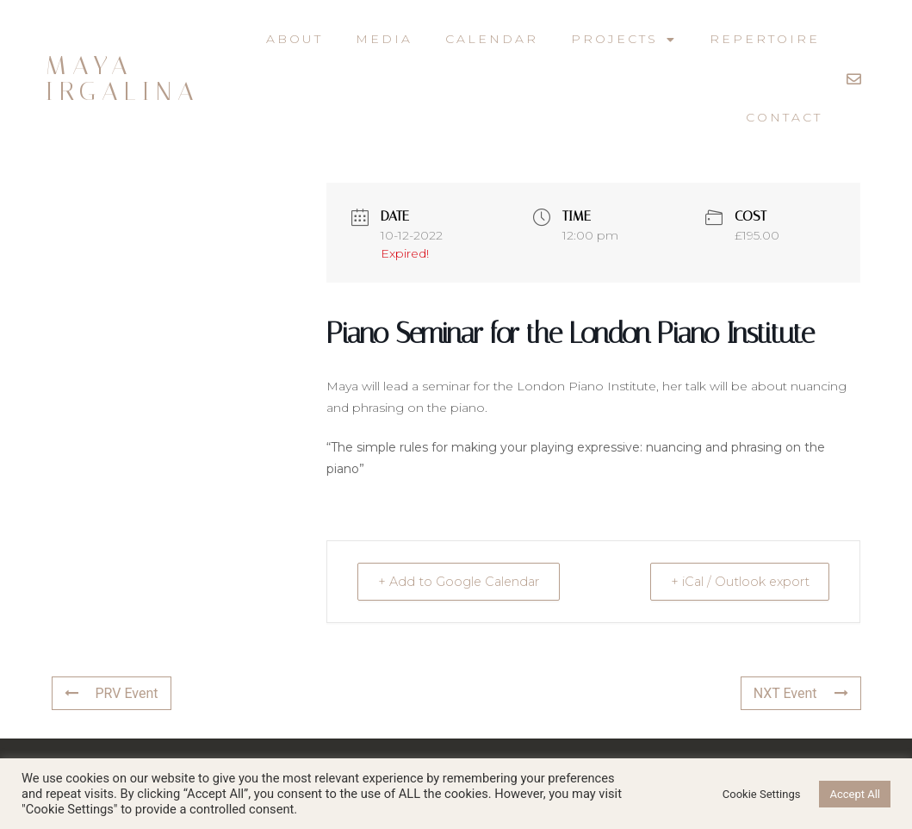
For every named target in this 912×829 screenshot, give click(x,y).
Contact (784, 117)
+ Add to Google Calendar (465, 581)
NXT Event (801, 693)
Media (384, 39)
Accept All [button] (854, 794)
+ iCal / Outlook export (733, 581)
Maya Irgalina (123, 78)
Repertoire (765, 39)
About (294, 39)
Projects (624, 39)
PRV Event (111, 693)
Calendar (491, 39)
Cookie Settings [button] (762, 794)
